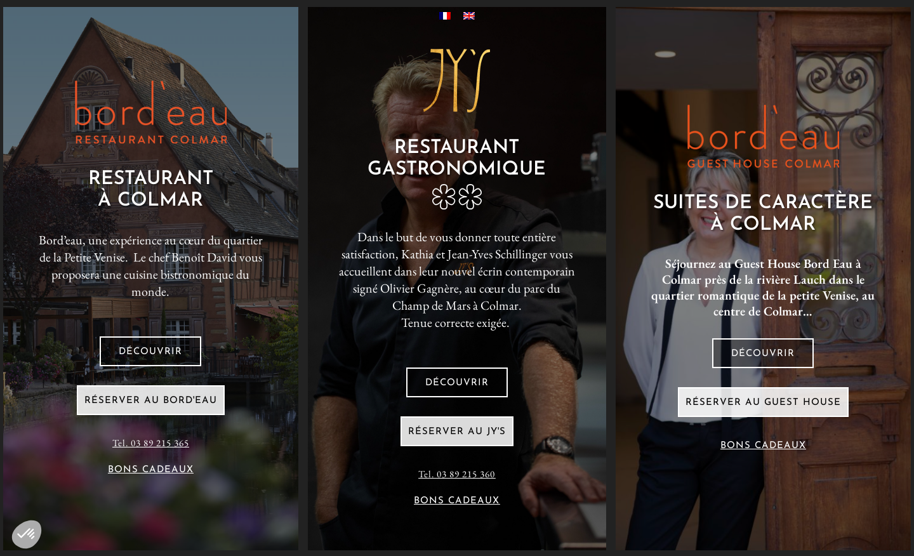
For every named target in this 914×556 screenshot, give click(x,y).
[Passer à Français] (445, 15)
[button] (26, 534)
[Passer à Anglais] (469, 15)
